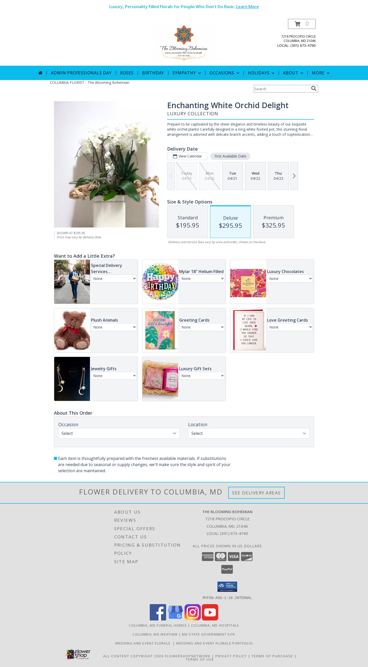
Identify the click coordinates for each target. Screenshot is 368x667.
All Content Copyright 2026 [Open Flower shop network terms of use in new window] (133, 655)
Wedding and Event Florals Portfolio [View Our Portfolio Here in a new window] (214, 643)
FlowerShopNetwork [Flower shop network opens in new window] (188, 655)
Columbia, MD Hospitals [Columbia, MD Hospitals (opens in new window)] (215, 625)
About (293, 73)
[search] (314, 88)
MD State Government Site (208, 634)
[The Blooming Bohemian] (184, 42)
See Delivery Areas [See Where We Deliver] (256, 493)
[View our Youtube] (210, 618)
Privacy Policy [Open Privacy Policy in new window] (231, 655)
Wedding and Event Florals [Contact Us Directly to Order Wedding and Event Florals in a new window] (144, 643)
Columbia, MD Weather (155, 634)
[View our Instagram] (193, 618)
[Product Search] (281, 88)
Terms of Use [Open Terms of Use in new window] (200, 659)
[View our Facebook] (158, 618)
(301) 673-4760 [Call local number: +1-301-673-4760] (303, 45)
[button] (302, 24)
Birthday (153, 73)
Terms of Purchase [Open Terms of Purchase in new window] (272, 655)
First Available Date (230, 156)
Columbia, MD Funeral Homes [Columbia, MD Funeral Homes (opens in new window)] (158, 625)
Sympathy (187, 73)
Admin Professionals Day (81, 73)
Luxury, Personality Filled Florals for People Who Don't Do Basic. (184, 6)
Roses (127, 73)
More (321, 73)
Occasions (225, 73)
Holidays (261, 73)
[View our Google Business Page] (175, 618)
